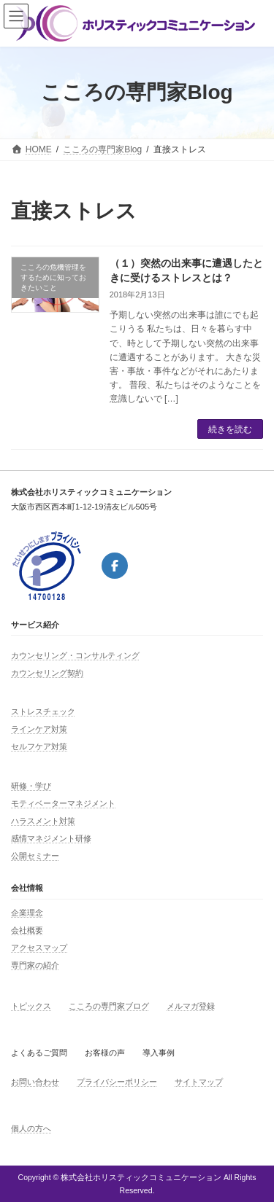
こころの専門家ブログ (109, 1006)
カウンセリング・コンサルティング (75, 655)
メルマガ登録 (191, 1006)
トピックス (31, 1006)
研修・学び (31, 785)
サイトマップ (199, 1081)
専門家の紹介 (35, 965)
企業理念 (27, 912)
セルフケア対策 (39, 746)
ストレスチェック (43, 711)
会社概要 (27, 930)
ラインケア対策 (39, 729)
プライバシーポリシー (117, 1081)
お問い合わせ (35, 1081)
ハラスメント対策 (43, 820)
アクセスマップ (39, 947)
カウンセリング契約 (47, 672)
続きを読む (230, 429)
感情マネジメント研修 (51, 838)
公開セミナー (35, 855)
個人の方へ (31, 1128)
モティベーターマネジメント (63, 803)
